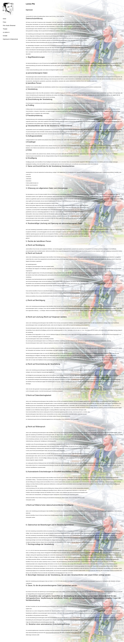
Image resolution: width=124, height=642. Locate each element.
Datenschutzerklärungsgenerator (53, 632)
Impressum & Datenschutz (10, 39)
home (4, 18)
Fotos (4, 22)
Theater (5, 29)
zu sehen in (6, 32)
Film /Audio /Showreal (9, 25)
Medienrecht (77, 632)
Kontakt (5, 35)
